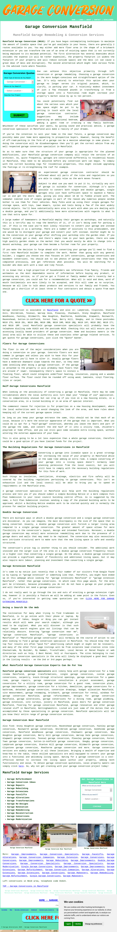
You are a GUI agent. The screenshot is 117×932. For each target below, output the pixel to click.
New (11, 910)
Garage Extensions (28, 873)
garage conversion (103, 74)
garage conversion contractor (57, 113)
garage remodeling (65, 74)
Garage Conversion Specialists (59, 854)
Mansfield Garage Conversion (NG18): (24, 41)
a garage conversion (88, 757)
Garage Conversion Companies (36, 857)
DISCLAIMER (108, 20)
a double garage (12, 211)
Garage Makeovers (78, 873)
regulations (98, 175)
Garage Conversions (92, 857)
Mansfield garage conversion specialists (27, 671)
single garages (43, 199)
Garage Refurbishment (30, 870)
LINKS (80, 20)
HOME (74, 20)
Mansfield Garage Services (26, 772)
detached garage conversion (32, 690)
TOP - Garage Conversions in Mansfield (25, 886)
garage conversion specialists (63, 325)
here (21, 766)
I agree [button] (68, 924)
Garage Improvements (23, 854)
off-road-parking (16, 140)
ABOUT (88, 20)
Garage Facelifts (92, 854)
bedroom (73, 120)
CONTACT (97, 20)
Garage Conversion (22, 910)
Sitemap (4, 910)
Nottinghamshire (47, 708)
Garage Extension (67, 857)
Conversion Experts (46, 910)
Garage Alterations (93, 870)
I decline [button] (78, 924)
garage (46, 187)
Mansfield (52, 310)
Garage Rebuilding (57, 860)
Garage (6, 310)
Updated (34, 910)
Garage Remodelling (101, 873)
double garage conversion (54, 524)
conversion (103, 134)
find (11, 726)
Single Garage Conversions (36, 866)
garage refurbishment (56, 696)
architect (8, 158)
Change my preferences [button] (93, 924)
